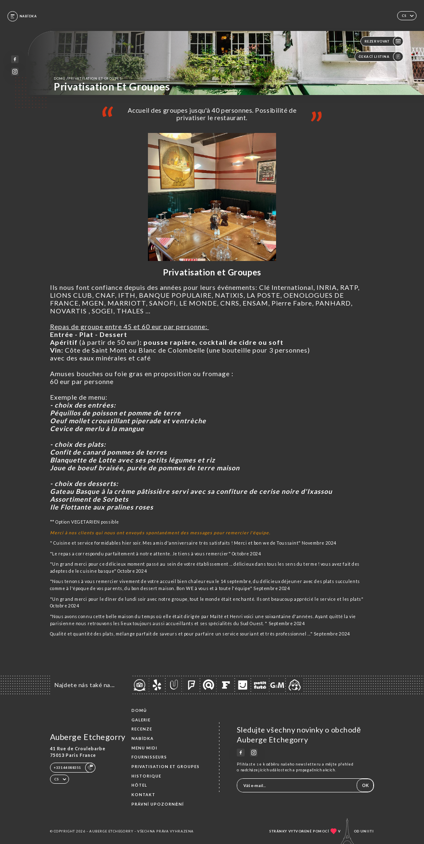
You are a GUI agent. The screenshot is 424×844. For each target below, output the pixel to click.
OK (365, 785)
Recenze (141, 729)
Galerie (140, 720)
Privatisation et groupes (165, 766)
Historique (146, 776)
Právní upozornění (157, 804)
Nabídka (142, 738)
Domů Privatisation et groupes (88, 78)
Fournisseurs (149, 757)
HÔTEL (139, 785)
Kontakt (143, 794)
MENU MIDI (144, 748)
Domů (139, 710)
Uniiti (367, 831)
